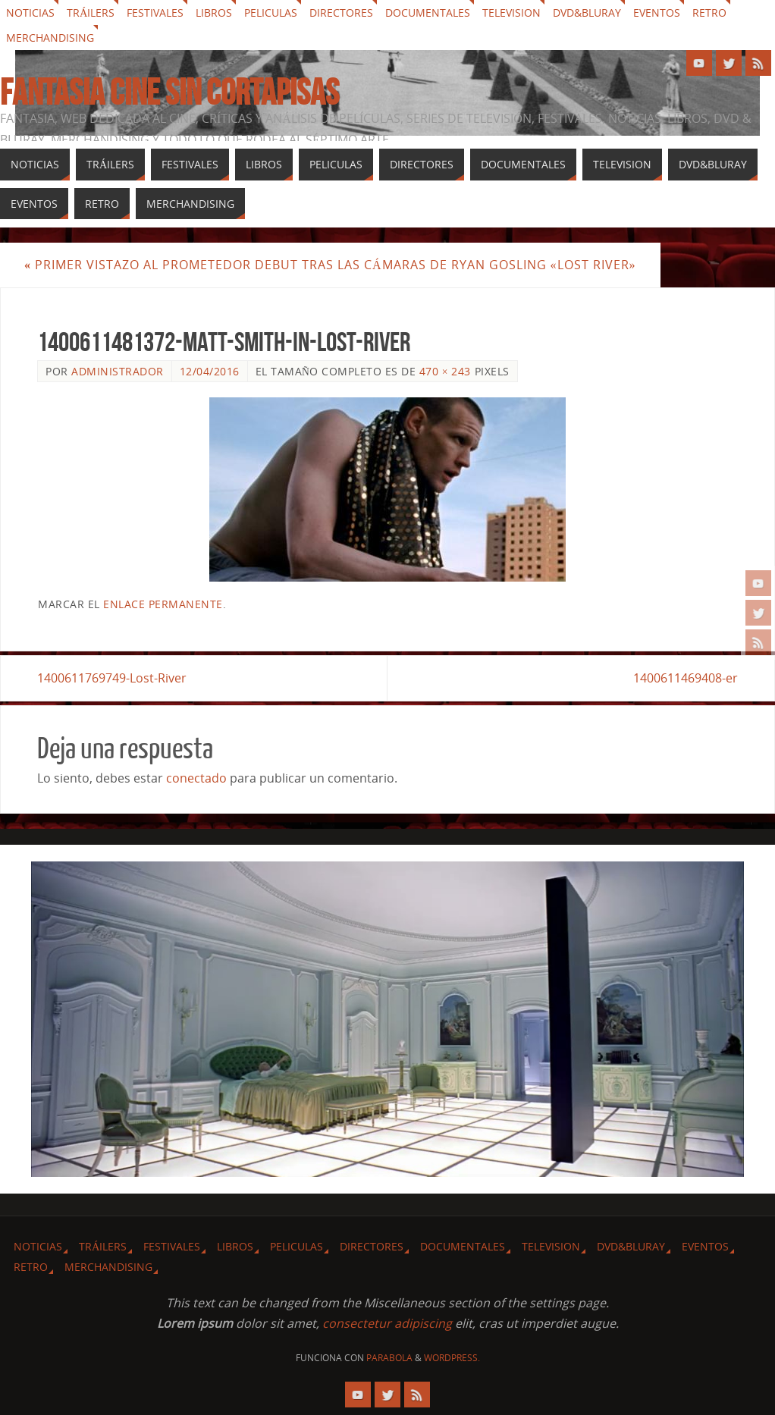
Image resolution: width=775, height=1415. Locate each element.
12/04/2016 (210, 371)
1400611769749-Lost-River (112, 678)
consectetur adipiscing (387, 1323)
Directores (341, 12)
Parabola (389, 1357)
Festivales (155, 12)
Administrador (117, 371)
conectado (196, 778)
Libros (214, 12)
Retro (709, 12)
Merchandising (50, 37)
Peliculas (270, 12)
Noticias (30, 12)
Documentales (427, 12)
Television (511, 12)
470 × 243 (445, 371)
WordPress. (452, 1357)
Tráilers (91, 12)
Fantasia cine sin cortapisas (169, 92)
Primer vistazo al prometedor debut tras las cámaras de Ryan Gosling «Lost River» (330, 264)
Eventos (656, 12)
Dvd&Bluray (587, 12)
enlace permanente (163, 604)
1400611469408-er (685, 678)
